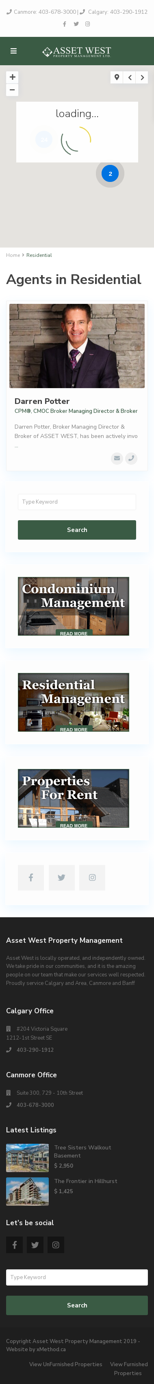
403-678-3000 (56, 12)
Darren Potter (42, 401)
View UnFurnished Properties (65, 1364)
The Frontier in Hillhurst (85, 1181)
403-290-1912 (127, 12)
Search (77, 530)
